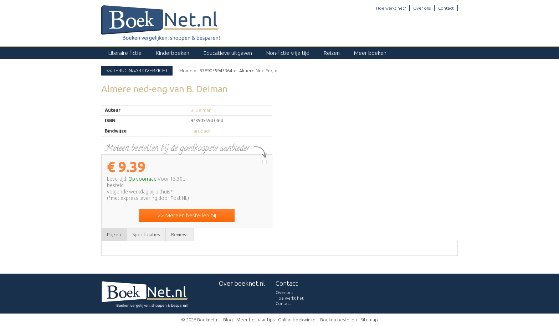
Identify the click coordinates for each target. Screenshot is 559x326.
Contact (446, 8)
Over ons (422, 8)
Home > (188, 70)
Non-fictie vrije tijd (287, 53)
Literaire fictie (125, 53)
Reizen (332, 53)
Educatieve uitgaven (228, 53)
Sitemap (369, 319)
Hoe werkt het (290, 298)
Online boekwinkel (297, 319)
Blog (228, 319)
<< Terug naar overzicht (137, 70)
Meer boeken (370, 53)
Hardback (200, 130)
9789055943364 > (218, 70)
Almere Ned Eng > (258, 70)
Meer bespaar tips (255, 319)
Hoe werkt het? (391, 8)
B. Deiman (200, 110)
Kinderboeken (172, 53)
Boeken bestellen (338, 319)
